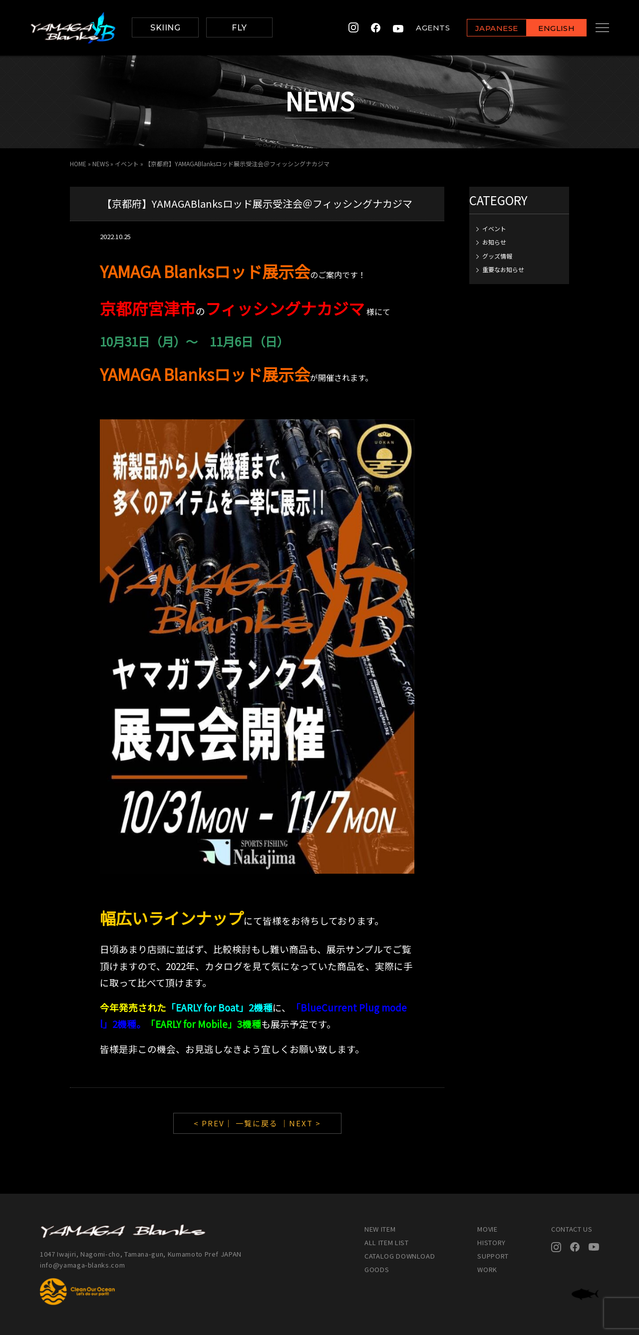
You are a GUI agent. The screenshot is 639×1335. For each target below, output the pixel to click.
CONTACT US (572, 1229)
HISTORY (491, 1242)
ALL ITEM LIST (386, 1242)
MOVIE (487, 1229)
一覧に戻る (257, 1123)
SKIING (165, 27)
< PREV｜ (215, 1123)
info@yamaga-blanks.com (82, 1265)
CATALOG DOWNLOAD (399, 1256)
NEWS (100, 163)
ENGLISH (547, 28)
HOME (78, 163)
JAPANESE (486, 28)
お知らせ (494, 242)
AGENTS (423, 27)
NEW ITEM (379, 1229)
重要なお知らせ (503, 269)
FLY (239, 27)
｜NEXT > (301, 1123)
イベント (127, 163)
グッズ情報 (497, 256)
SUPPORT (493, 1256)
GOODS (376, 1269)
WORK (487, 1269)
